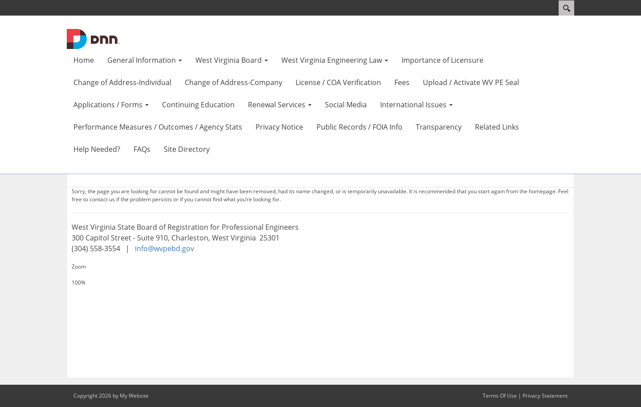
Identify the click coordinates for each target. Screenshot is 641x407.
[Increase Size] (320, 275)
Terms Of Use (500, 395)
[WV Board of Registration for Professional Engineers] (93, 38)
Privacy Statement (545, 395)
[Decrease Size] (320, 291)
